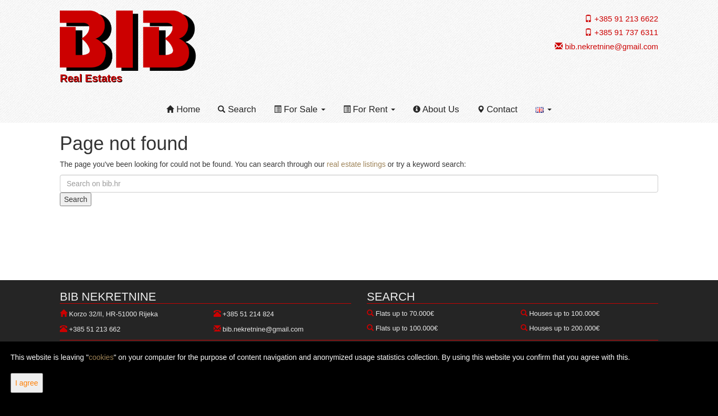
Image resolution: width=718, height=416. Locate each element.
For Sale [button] (299, 109)
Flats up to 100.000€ (407, 328)
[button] (543, 110)
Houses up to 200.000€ (564, 328)
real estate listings (356, 164)
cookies (101, 357)
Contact (497, 109)
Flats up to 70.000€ (405, 313)
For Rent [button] (369, 109)
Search (237, 109)
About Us (436, 109)
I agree (26, 383)
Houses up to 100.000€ (564, 313)
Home (183, 109)
